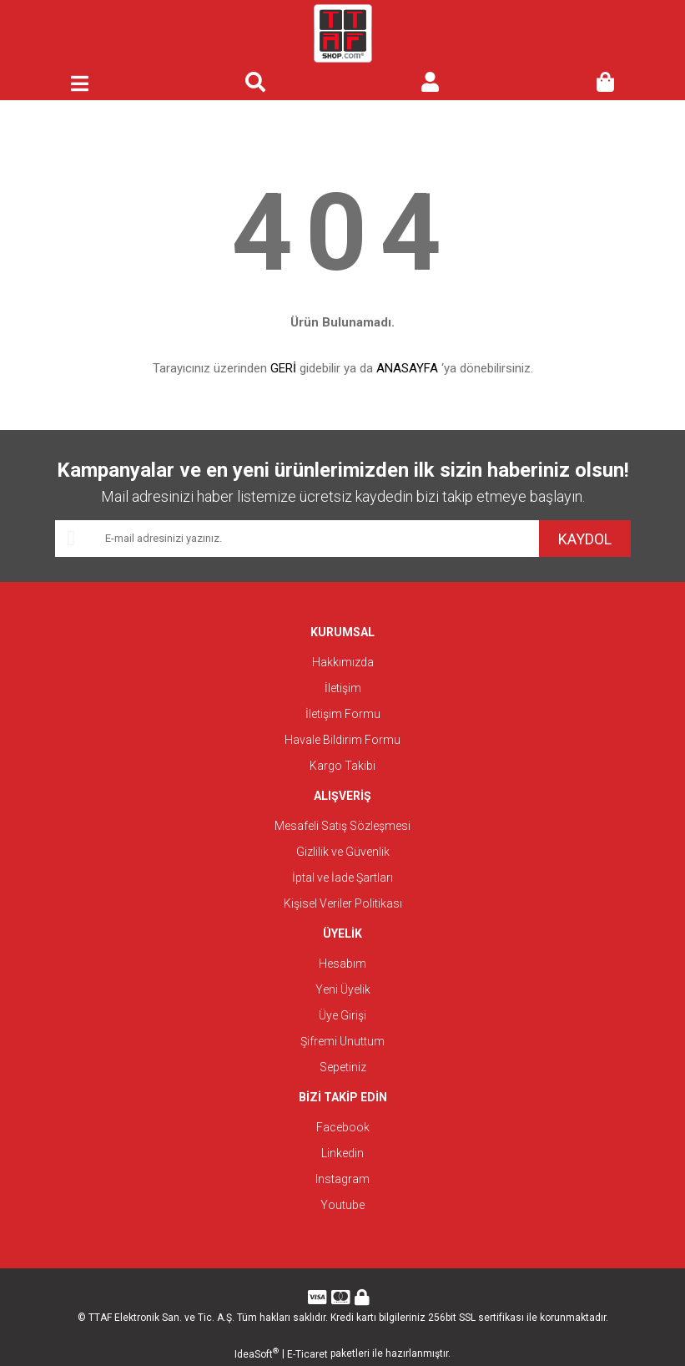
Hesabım (342, 963)
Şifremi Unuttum (342, 1041)
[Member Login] (430, 83)
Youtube (342, 1205)
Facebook (343, 1127)
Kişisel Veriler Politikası (343, 903)
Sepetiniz (343, 1067)
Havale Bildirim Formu (342, 739)
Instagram (342, 1179)
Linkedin (342, 1153)
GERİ (283, 368)
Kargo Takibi (342, 765)
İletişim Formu (342, 714)
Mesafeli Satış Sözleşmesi (342, 825)
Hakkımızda (343, 662)
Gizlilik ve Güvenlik (343, 851)
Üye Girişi (342, 1015)
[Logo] (343, 33)
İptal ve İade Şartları (342, 877)
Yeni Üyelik (342, 989)
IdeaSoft (256, 1353)
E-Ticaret (307, 1354)
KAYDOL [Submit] (585, 539)
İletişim (343, 688)
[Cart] (606, 83)
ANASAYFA (407, 368)
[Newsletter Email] (297, 538)
